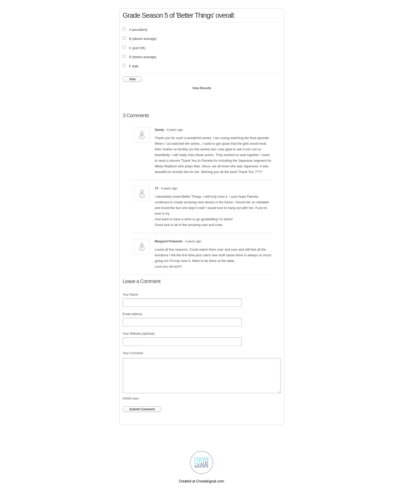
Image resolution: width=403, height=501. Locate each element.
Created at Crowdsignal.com (201, 481)
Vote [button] (132, 79)
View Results (201, 88)
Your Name (130, 294)
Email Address (132, 314)
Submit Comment (142, 409)
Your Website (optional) (138, 333)
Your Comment (133, 353)
